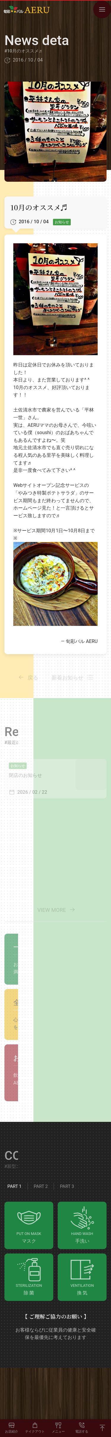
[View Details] (55, 778)
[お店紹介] (11, 1428)
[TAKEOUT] (35, 1428)
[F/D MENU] (58, 1428)
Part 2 (41, 1186)
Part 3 (67, 1186)
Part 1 (14, 1186)
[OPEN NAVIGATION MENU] (102, 9)
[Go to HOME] (26, 9)
